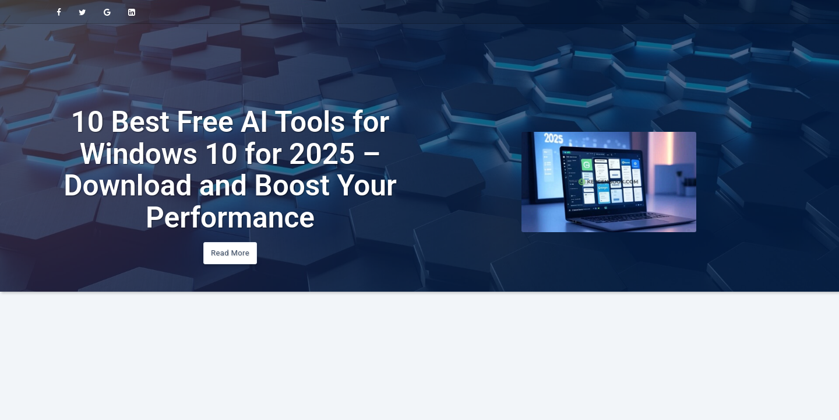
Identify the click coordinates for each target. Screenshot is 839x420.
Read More (230, 253)
